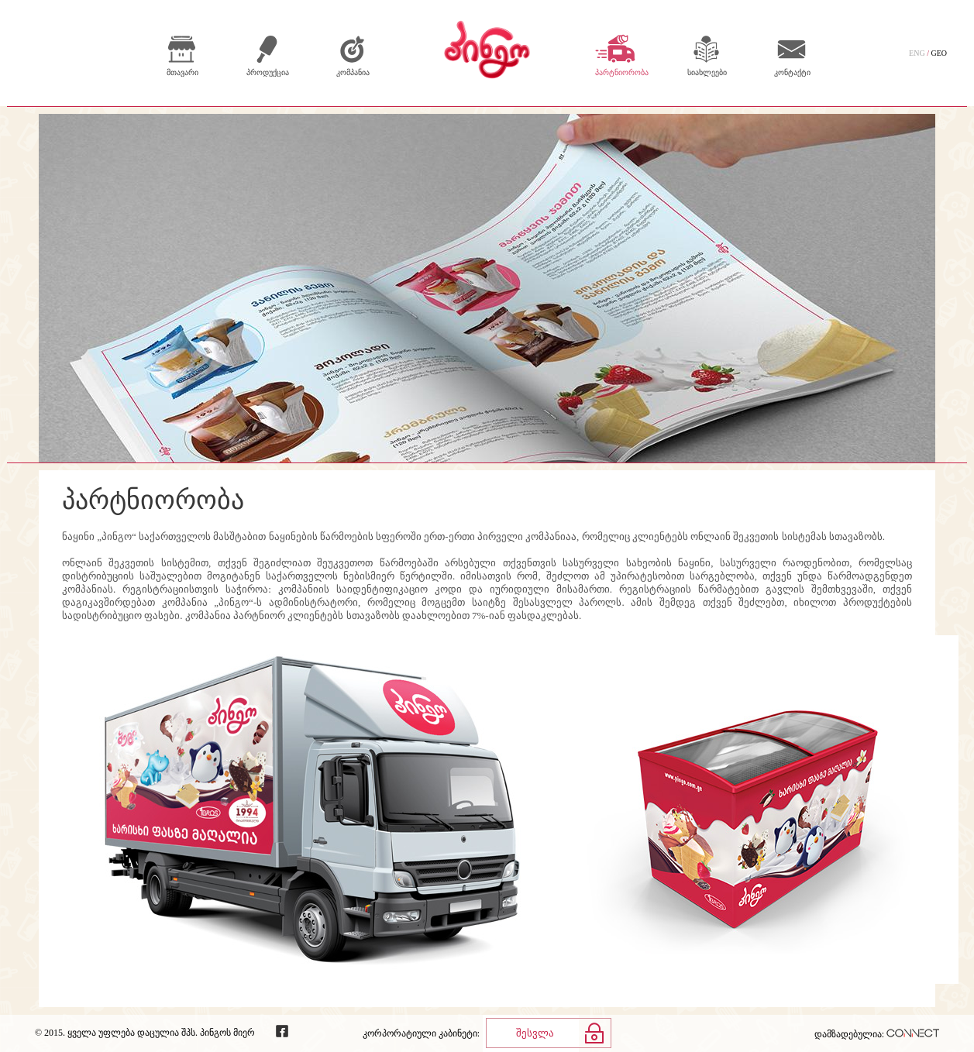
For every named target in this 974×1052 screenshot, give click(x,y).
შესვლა (535, 1033)
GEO (939, 53)
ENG (917, 53)
